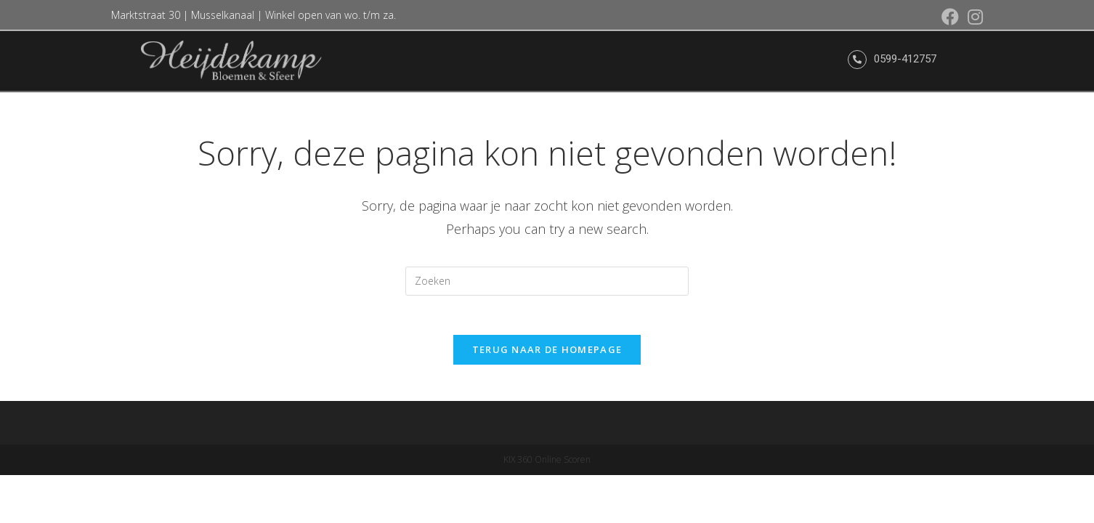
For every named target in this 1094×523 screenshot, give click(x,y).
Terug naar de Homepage (547, 353)
